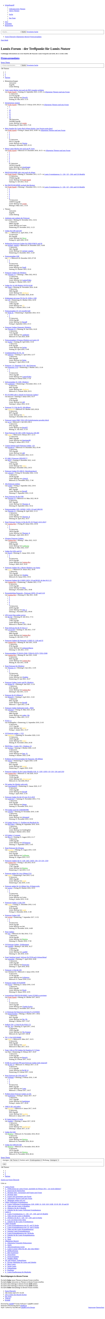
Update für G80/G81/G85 (13, 1145)
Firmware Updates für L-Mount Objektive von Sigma (22, 568)
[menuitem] (17, 9)
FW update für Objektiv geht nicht (16, 784)
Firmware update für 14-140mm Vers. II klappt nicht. (22, 886)
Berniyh (24, 1057)
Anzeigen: (11, 1160)
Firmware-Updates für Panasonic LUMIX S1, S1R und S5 (24, 640)
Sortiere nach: (31, 1160)
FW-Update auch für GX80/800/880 (17, 810)
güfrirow (11, 355)
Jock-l (24, 466)
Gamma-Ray (12, 524)
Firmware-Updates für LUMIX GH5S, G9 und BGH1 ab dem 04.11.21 (28, 580)
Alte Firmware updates (12, 484)
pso (23, 622)
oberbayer (25, 293)
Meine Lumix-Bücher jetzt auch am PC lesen (20, 149)
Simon (10, 761)
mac (9, 934)
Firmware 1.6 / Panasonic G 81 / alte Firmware (20, 365)
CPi (9, 300)
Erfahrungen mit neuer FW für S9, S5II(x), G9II (21, 298)
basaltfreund (26, 1127)
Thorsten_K (12, 274)
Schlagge (11, 1077)
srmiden (10, 812)
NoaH (24, 267)
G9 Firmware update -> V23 (14, 733)
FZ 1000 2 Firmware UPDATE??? (16, 458)
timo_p (24, 610)
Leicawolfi (11, 630)
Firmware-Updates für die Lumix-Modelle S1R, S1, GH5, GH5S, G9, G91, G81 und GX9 (34, 771)
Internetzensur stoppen (12, 103)
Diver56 (24, 97)
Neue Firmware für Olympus (14, 848)
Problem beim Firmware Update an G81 (18, 1094)
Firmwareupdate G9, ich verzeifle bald (17, 311)
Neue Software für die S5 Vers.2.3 (16, 628)
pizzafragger (26, 167)
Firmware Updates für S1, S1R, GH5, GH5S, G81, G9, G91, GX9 (26, 861)
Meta (24, 588)
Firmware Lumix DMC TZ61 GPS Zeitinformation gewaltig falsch (27, 420)
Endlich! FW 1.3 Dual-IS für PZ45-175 (18, 1025)
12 (10, 114)
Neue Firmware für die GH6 (14, 496)
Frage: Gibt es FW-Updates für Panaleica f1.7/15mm (22, 1050)
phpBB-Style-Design (28, 1307)
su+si (9, 422)
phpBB (11, 1304)
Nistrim (24, 143)
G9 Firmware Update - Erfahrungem (17, 944)
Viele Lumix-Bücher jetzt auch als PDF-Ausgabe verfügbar (24, 90)
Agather (10, 1121)
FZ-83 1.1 (8, 721)
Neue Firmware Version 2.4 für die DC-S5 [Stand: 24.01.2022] (25, 522)
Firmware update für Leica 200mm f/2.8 (18, 873)
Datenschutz (100, 1307)
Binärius (25, 868)
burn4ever (11, 447)
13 (10, 116)
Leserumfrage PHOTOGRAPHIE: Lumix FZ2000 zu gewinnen (26, 995)
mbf (23, 402)
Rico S (10, 837)
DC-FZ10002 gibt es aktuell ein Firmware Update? (21, 395)
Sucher (10, 342)
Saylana (10, 748)
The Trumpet (26, 1032)
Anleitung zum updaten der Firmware (17, 218)
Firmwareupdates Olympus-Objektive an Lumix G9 (22, 340)
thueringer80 (26, 440)
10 (10, 110)
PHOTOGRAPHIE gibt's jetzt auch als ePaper (20, 172)
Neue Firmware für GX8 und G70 (16, 1075)
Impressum (92, 1307)
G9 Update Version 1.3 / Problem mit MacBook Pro (22, 822)
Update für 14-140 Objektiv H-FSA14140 (18, 285)
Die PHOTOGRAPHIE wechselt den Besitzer (20, 185)
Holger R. (11, 684)
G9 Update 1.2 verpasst (12, 835)
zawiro (10, 888)
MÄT (9, 460)
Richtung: (51, 1160)
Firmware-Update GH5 (12, 915)
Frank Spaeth (12, 92)
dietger (24, 804)
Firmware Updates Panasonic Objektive (18, 327)
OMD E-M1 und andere (13, 1106)
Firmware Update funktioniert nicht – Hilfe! (19, 708)
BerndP (24, 322)
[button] (7, 77)
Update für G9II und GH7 (13, 231)
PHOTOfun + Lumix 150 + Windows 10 (18, 746)
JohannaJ (11, 710)
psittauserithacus (27, 648)
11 (10, 112)
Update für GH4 (10, 1132)
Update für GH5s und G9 (13, 551)
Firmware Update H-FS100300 (15, 983)
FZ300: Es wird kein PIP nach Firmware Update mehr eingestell (26, 1063)
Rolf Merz (11, 824)
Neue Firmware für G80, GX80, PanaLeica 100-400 (22, 433)
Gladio (10, 486)
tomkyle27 (11, 799)
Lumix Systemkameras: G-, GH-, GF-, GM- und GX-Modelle (64, 174)
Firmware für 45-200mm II (14, 695)
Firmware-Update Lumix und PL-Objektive (19, 682)
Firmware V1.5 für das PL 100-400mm (18, 407)
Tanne (10, 287)
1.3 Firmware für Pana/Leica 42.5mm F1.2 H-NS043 (22, 1012)
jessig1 (24, 766)
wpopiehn (11, 959)
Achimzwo (25, 977)
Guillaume (25, 546)
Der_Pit (24, 1019)
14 (10, 118)
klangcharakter (13, 1014)
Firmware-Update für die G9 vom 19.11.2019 (20, 797)
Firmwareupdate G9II (12, 256)
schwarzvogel (26, 779)
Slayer (24, 238)
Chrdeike (25, 575)
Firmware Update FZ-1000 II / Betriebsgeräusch (21, 471)
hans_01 (25, 753)
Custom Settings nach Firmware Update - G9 (20, 446)
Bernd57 (25, 427)
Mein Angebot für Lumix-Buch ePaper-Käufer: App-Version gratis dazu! (29, 128)
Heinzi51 (11, 697)
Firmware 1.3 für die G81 (13, 970)
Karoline (11, 850)
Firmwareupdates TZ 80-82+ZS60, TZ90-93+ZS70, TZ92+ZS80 (26, 653)
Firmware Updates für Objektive (15, 273)
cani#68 (10, 946)
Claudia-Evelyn (27, 1006)
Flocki (10, 984)
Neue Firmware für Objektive (14, 666)
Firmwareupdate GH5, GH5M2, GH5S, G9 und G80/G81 (24, 509)
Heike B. (11, 313)
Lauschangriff (12, 786)
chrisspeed (25, 817)
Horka (24, 360)
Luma (24, 1088)
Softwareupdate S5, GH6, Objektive (17, 382)
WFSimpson (26, 843)
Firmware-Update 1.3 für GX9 (15, 903)
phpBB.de (23, 1305)
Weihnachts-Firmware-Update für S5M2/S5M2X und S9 (23, 243)
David (10, 553)
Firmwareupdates (10, 58)
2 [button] (5, 74)
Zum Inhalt (4, 40)
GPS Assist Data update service (15, 615)
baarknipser (11, 1096)
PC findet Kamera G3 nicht (14, 1119)
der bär (10, 617)
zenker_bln (25, 715)
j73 (9, 233)
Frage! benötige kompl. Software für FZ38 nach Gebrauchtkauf (26, 957)
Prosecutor (25, 965)
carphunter (25, 335)
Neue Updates (9, 932)
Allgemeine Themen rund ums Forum (57, 92)
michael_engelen (13, 245)
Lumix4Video (26, 280)
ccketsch (10, 473)
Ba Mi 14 (11, 1065)
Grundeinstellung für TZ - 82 (14, 353)
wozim (24, 123)
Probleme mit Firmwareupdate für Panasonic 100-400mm (24, 759)
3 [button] (5, 76)
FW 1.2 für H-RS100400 (13, 1037)
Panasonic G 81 (13, 367)
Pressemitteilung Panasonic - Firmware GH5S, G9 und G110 (25, 593)
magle (10, 435)
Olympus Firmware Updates (14, 538)
